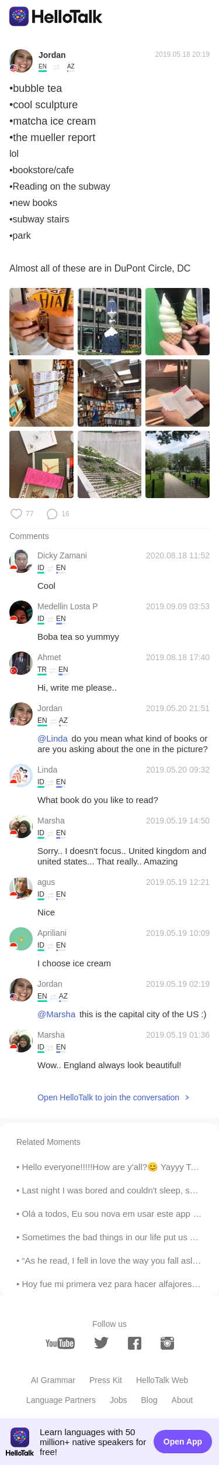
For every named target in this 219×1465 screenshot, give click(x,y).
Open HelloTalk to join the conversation (108, 1097)
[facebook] (134, 1343)
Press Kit (105, 1380)
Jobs (118, 1400)
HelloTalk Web (162, 1380)
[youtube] (60, 1343)
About (182, 1400)
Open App (183, 1441)
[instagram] (167, 1343)
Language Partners (61, 1400)
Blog (149, 1400)
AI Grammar (53, 1380)
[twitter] (101, 1343)
